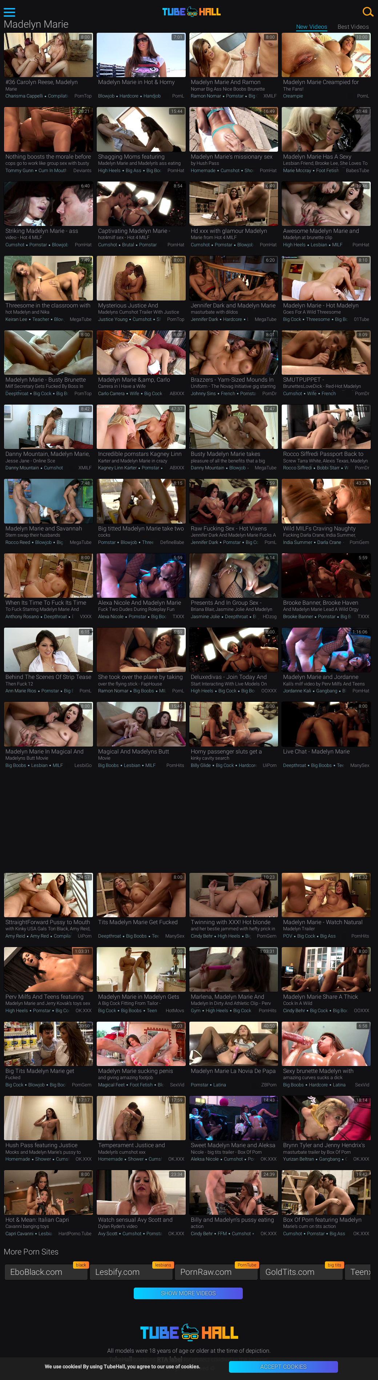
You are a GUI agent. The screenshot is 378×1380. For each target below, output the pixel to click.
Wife (134, 393)
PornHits (175, 765)
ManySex (359, 765)
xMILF (270, 96)
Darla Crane (329, 542)
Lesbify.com (134, 1270)
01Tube (361, 319)
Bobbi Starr (328, 467)
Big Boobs (156, 170)
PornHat (176, 170)
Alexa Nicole (111, 616)
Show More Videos (188, 1293)
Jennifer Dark (205, 319)
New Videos (311, 26)
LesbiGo (83, 765)
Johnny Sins (204, 393)
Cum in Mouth (52, 170)
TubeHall (191, 12)
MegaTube (81, 319)
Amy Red (39, 936)
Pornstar (235, 96)
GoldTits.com (304, 1270)
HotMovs (175, 1010)
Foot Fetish (327, 170)
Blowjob (107, 96)
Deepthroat (17, 393)
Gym (196, 1010)
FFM (222, 1233)
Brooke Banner (298, 616)
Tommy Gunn (20, 170)
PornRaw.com (219, 1270)
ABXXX (177, 393)
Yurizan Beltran (299, 1159)
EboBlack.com (49, 1270)
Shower (252, 170)
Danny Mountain (22, 467)
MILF (336, 244)
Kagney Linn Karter (118, 467)
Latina (219, 1084)
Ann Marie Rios (21, 690)
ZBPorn (269, 1084)
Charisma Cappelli (24, 96)
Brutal (128, 244)
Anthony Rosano (22, 616)
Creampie (293, 96)
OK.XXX (84, 1010)
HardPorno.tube (75, 1233)
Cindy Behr (202, 936)
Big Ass (133, 170)
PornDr (269, 393)
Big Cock (257, 96)
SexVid (177, 1084)
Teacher (40, 319)
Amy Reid (15, 936)
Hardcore (129, 96)
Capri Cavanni (20, 1233)
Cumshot (230, 170)
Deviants (82, 170)
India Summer (298, 542)
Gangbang (326, 690)
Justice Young (113, 319)
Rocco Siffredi (298, 467)
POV (288, 936)
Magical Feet (112, 1084)
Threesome (318, 319)
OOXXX (269, 690)
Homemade (204, 170)
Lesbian (319, 244)
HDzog (270, 616)
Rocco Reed (18, 542)
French (228, 393)
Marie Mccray (297, 170)
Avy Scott (108, 1233)
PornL (178, 96)
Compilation (60, 96)
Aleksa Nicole (205, 1159)
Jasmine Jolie (206, 616)
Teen (341, 765)
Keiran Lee (16, 319)
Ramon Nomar (206, 96)
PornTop (83, 96)
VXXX (86, 616)
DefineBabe (172, 542)
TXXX (178, 616)
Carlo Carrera (112, 393)
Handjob (151, 96)
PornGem (359, 542)
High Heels (110, 170)
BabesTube (357, 170)
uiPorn (270, 765)
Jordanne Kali (297, 690)
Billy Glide (201, 765)
